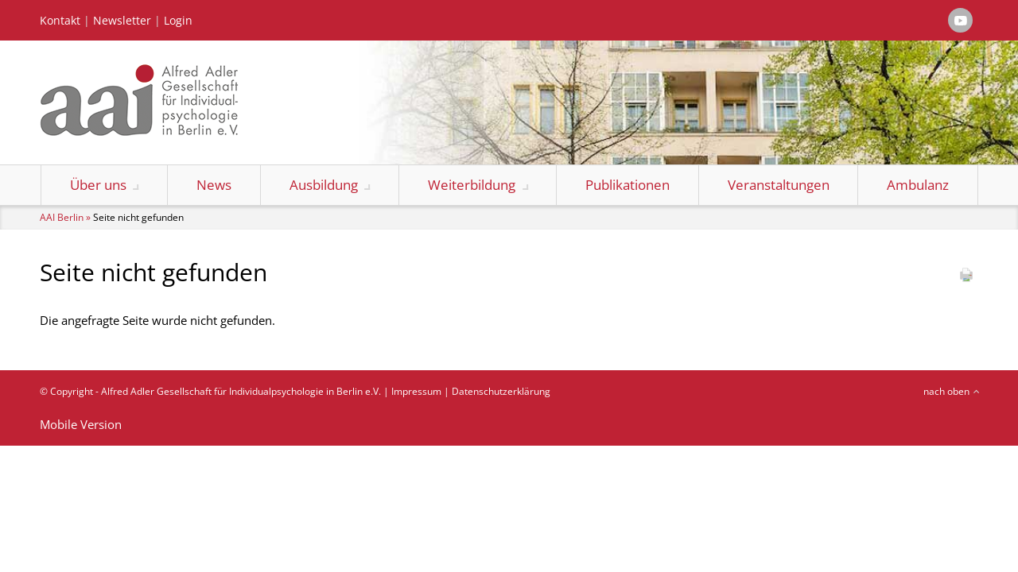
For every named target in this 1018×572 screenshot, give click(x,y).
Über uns (98, 185)
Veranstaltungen (779, 185)
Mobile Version (81, 424)
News (213, 185)
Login (178, 21)
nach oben (946, 391)
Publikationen (627, 185)
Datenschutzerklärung (501, 391)
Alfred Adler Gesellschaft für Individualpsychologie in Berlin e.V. (241, 391)
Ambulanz (918, 185)
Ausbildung (323, 185)
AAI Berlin (62, 217)
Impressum (416, 391)
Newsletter (122, 21)
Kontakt (60, 21)
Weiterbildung (471, 185)
